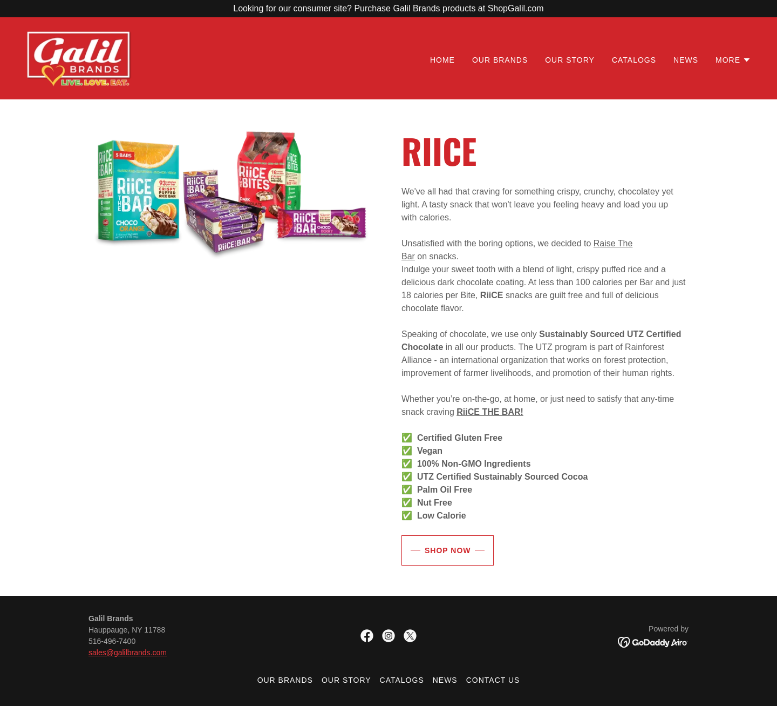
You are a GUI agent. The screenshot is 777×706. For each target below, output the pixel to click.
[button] (733, 59)
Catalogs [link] (634, 60)
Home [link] (442, 60)
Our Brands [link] (500, 60)
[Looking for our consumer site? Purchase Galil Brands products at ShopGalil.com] (388, 8)
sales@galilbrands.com (127, 652)
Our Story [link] (570, 60)
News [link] (685, 60)
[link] (79, 57)
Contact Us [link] (493, 680)
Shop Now (448, 550)
